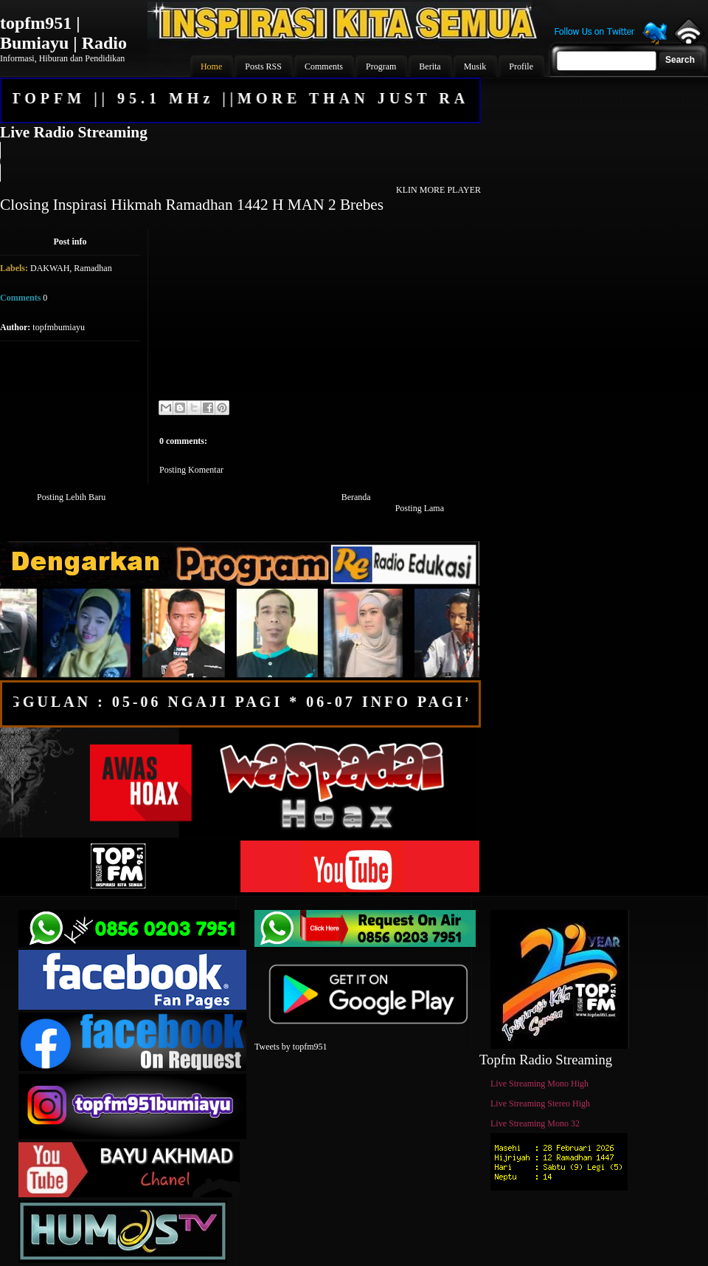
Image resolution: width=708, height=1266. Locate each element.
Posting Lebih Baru (71, 497)
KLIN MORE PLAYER (438, 190)
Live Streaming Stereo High (540, 1103)
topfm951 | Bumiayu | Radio (63, 32)
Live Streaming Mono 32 (535, 1123)
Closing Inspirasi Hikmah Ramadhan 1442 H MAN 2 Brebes (192, 204)
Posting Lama (419, 508)
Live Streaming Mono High (539, 1083)
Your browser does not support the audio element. (239, 162)
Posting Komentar (191, 470)
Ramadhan (92, 268)
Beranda (356, 497)
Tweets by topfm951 (290, 1046)
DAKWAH (49, 268)
